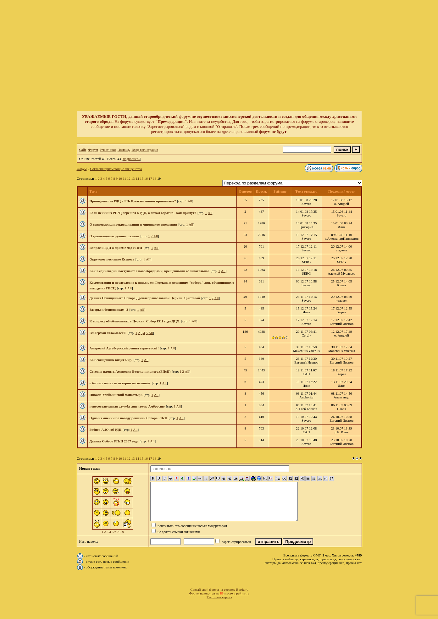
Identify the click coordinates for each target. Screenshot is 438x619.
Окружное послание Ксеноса (112, 259)
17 (150, 178)
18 (154, 178)
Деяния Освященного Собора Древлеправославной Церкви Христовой (145, 298)
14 (137, 178)
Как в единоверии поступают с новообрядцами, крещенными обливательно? (149, 271)
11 (124, 178)
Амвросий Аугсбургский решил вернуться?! (124, 348)
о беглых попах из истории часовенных (120, 383)
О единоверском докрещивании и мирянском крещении (133, 224)
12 (128, 178)
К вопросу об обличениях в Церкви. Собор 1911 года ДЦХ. (135, 321)
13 (133, 178)
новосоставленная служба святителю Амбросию (127, 406)
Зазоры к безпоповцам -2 (109, 309)
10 (120, 178)
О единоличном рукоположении (114, 236)
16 (146, 178)
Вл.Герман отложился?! (108, 333)
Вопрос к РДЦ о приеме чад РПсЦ (116, 247)
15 (141, 178)
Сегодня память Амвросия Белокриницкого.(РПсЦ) (130, 371)
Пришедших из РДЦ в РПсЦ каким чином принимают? (133, 201)
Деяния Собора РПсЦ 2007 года (114, 441)
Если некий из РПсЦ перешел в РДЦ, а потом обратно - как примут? (143, 213)
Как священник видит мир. (111, 360)
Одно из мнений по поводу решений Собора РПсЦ (129, 418)
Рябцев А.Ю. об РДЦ (106, 429)
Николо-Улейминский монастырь (116, 395)
